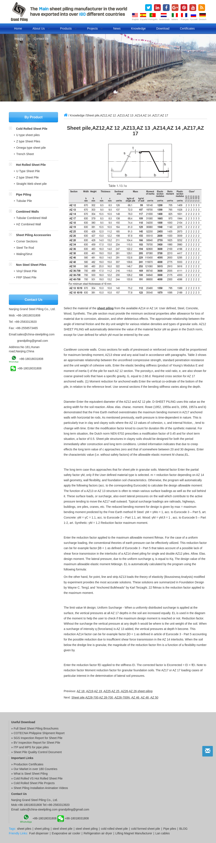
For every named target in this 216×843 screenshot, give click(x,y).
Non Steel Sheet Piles (31, 264)
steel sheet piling (87, 828)
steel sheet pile (62, 828)
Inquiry (18, 38)
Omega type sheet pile (31, 147)
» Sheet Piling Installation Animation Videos (39, 788)
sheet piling (105, 308)
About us (40, 28)
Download (162, 28)
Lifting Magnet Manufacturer (133, 833)
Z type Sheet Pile (27, 177)
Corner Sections (26, 241)
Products (68, 28)
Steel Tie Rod (25, 247)
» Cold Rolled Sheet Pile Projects (33, 783)
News (116, 28)
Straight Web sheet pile (31, 183)
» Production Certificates (27, 764)
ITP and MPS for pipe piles (31, 747)
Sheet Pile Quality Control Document (38, 752)
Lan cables (162, 833)
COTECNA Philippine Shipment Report (39, 733)
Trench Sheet (25, 154)
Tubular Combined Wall (31, 218)
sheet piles (24, 828)
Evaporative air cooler (66, 833)
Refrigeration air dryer (98, 833)
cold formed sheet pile (145, 828)
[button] (12, 128)
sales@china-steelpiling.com (36, 334)
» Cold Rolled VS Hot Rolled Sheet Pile (37, 778)
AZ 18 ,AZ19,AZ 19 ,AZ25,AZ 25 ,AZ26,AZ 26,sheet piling (115, 691)
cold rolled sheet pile (114, 828)
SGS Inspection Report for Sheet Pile (38, 738)
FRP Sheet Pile (26, 277)
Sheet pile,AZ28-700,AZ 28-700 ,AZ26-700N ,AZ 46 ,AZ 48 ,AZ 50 (115, 697)
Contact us (41, 38)
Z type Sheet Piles (28, 141)
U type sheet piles (28, 135)
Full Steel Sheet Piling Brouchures (36, 728)
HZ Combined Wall (28, 224)
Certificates (187, 28)
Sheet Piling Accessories (33, 235)
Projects (95, 28)
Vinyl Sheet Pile (26, 271)
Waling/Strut (24, 254)
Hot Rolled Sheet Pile (31, 164)
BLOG (183, 828)
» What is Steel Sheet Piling (29, 773)
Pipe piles (169, 828)
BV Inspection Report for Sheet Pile (37, 742)
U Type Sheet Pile (28, 171)
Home (18, 28)
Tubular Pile (24, 201)
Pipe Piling (23, 194)
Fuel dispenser (39, 833)
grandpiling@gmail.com (32, 340)
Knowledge (138, 28)
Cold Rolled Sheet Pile (31, 128)
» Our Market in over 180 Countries (34, 769)
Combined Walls (27, 211)
